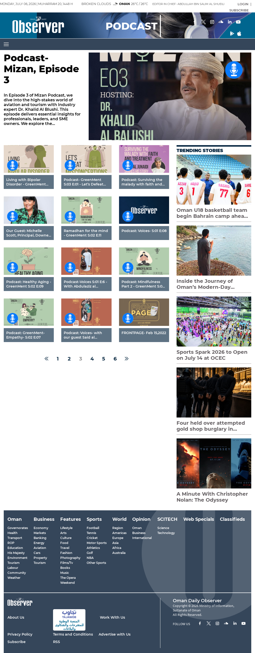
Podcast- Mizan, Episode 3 (41, 69)
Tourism (13, 563)
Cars (37, 553)
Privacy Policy (19, 634)
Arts (63, 533)
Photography (70, 558)
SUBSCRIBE (239, 10)
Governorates (17, 528)
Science (163, 528)
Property (40, 558)
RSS (56, 642)
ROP (10, 543)
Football (93, 528)
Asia (115, 543)
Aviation (40, 548)
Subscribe (16, 642)
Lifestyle (66, 528)
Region (117, 528)
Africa (116, 548)
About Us (15, 617)
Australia (119, 553)
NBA (90, 558)
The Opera (68, 578)
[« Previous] (46, 359)
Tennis (91, 533)
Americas (119, 533)
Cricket (92, 538)
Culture (65, 538)
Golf (90, 553)
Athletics (93, 548)
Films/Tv (66, 563)
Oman (137, 528)
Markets (40, 533)
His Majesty (16, 553)
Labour (12, 568)
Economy (41, 528)
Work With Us (112, 617)
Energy (39, 543)
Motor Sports (97, 543)
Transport (14, 538)
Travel (64, 548)
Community (16, 573)
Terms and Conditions (73, 634)
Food (64, 543)
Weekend (67, 583)
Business (138, 533)
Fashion (66, 553)
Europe (117, 538)
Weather (13, 578)
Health (12, 533)
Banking (40, 538)
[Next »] (126, 359)
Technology (166, 533)
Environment (17, 558)
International (142, 538)
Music (64, 573)
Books (65, 568)
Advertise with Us (114, 634)
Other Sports (96, 563)
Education (15, 548)
